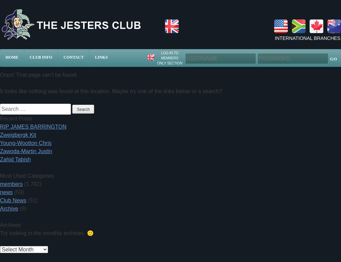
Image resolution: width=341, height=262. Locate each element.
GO (333, 59)
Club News (13, 200)
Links (101, 57)
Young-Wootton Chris (25, 143)
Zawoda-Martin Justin (26, 151)
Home (11, 57)
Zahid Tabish (15, 159)
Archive (9, 209)
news (6, 192)
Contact (73, 57)
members (11, 184)
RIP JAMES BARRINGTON (33, 127)
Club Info (41, 57)
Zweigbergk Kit (18, 135)
